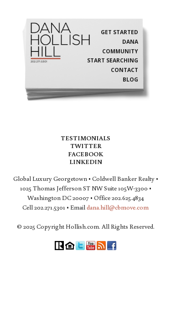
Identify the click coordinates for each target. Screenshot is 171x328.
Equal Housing (69, 245)
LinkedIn (85, 162)
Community (120, 51)
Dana (130, 42)
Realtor (59, 245)
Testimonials (85, 138)
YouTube (90, 245)
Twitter (85, 146)
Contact (124, 70)
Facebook (85, 154)
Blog (130, 79)
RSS (101, 245)
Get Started (119, 32)
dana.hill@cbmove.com (118, 207)
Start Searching (112, 60)
